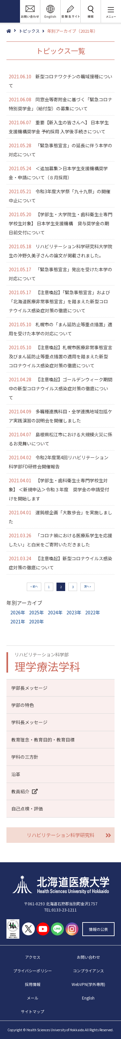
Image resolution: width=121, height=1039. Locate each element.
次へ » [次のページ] (87, 586)
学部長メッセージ (29, 688)
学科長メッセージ (29, 722)
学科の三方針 (24, 757)
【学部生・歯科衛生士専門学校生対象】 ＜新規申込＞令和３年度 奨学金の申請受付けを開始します (59, 489)
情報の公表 (98, 929)
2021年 (17, 621)
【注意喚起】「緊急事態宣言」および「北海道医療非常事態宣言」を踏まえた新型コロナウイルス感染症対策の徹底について (59, 301)
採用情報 (32, 984)
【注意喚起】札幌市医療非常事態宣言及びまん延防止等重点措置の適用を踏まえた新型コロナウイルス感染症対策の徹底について (60, 356)
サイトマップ (32, 1011)
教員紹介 (25, 791)
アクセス (32, 957)
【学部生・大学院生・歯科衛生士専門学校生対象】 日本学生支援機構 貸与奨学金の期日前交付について (60, 223)
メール (32, 997)
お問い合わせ (88, 957)
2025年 (36, 612)
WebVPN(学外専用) (88, 984)
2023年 (73, 612)
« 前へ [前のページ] (34, 586)
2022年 (92, 612)
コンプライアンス (88, 970)
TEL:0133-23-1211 (60, 909)
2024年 (55, 612)
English (88, 997)
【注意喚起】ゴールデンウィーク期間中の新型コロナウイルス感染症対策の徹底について (60, 388)
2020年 (36, 621)
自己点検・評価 (27, 808)
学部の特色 (22, 705)
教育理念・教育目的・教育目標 (43, 739)
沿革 (15, 774)
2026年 (17, 612)
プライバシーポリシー (32, 970)
